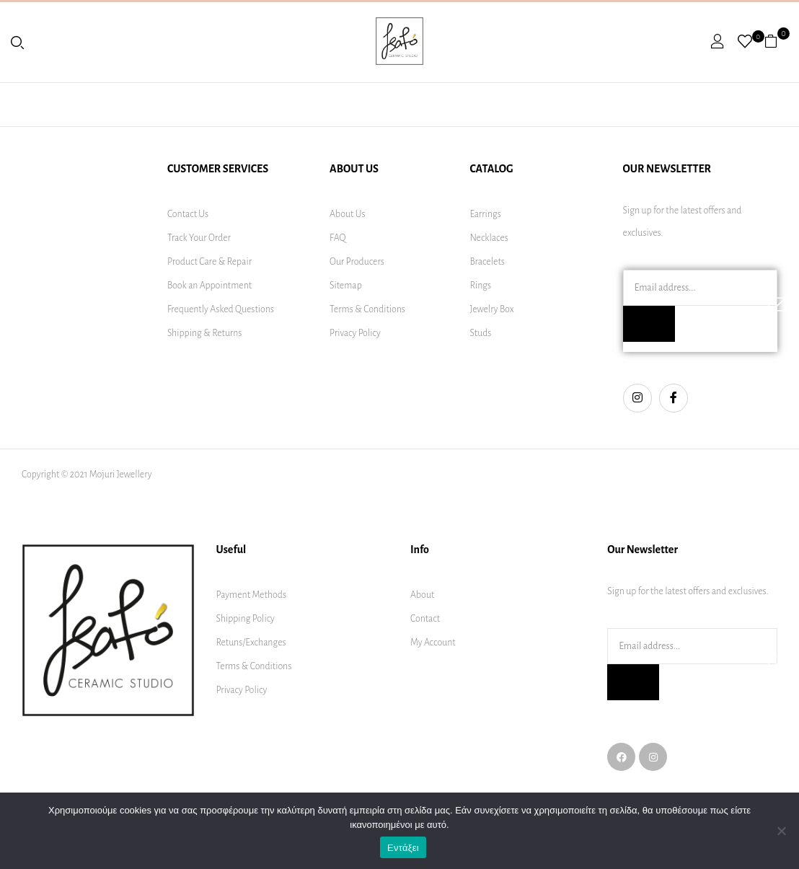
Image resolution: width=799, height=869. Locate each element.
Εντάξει (403, 847)
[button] (776, 41)
